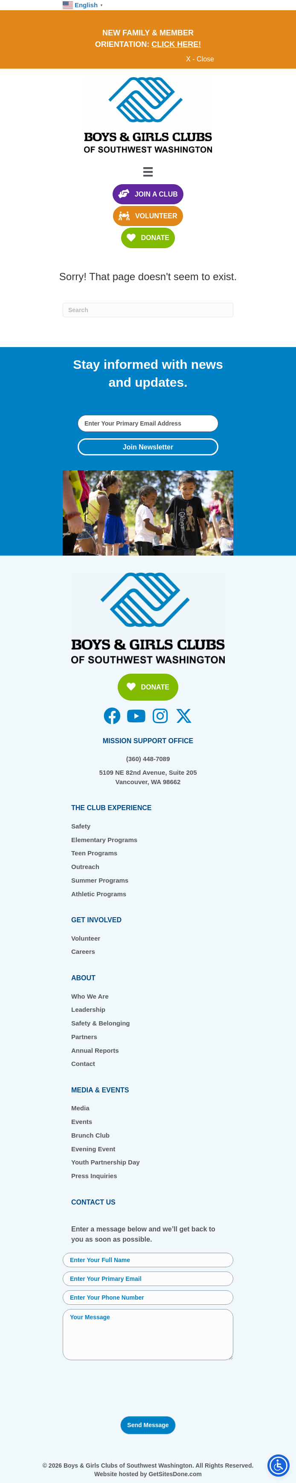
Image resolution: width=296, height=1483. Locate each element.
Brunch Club (90, 1135)
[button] (148, 446)
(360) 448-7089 (148, 758)
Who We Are (90, 996)
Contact (83, 1063)
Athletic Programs (98, 894)
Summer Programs (99, 880)
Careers (83, 951)
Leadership (88, 1009)
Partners (84, 1036)
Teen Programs (94, 853)
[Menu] (148, 171)
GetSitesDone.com (174, 1474)
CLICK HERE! (176, 44)
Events (81, 1121)
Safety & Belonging (100, 1023)
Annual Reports (95, 1050)
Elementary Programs (104, 839)
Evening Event (93, 1149)
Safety (80, 826)
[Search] (148, 310)
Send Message (147, 1425)
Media (80, 1108)
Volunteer (85, 938)
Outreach (85, 866)
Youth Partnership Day (105, 1162)
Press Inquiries (94, 1175)
